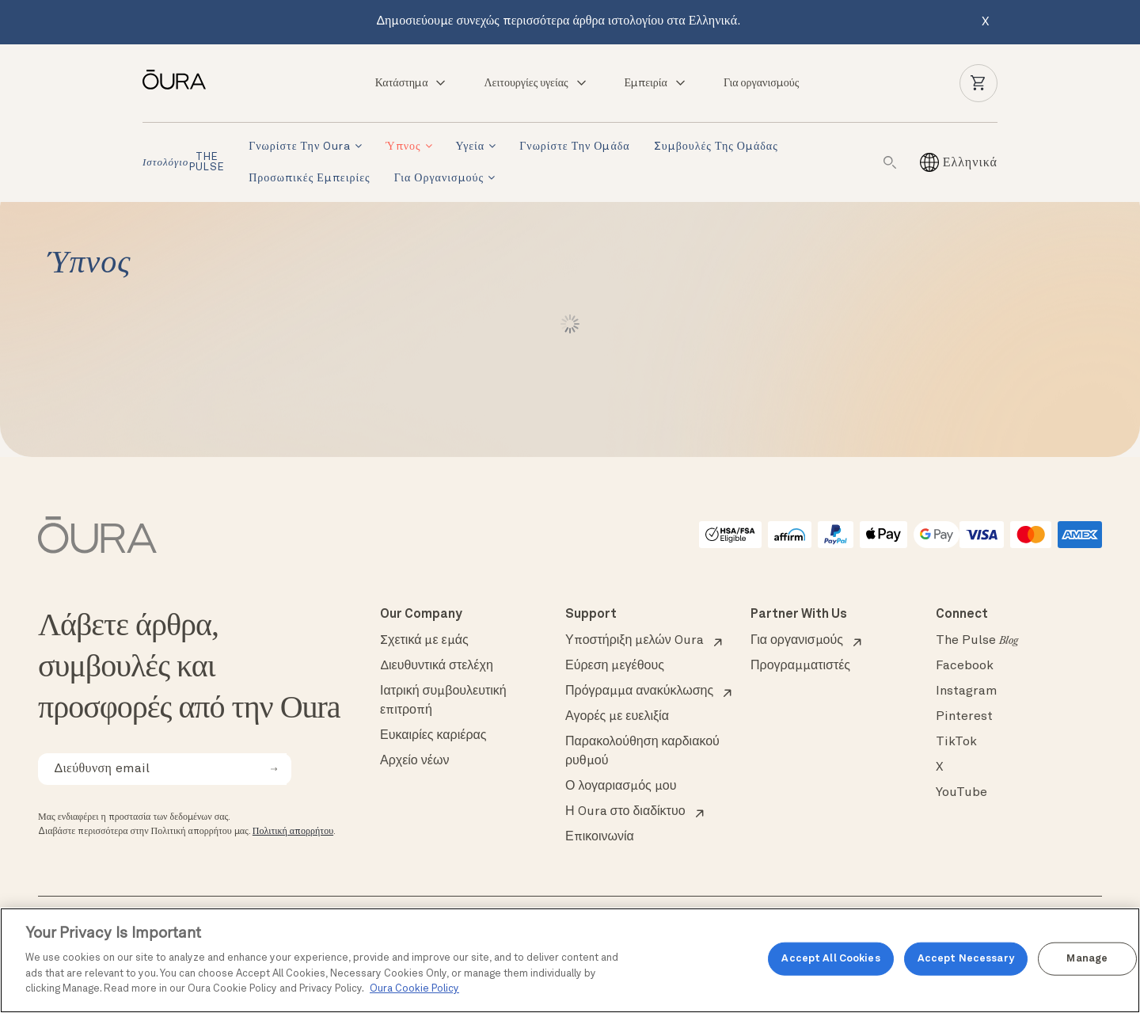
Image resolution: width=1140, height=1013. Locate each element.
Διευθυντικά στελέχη (436, 666)
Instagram (966, 691)
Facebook (965, 666)
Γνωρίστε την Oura (300, 146)
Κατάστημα (411, 83)
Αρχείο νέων (414, 761)
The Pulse (977, 640)
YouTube (961, 792)
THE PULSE (183, 162)
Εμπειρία (656, 83)
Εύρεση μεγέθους (614, 666)
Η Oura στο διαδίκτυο (625, 811)
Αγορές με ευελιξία (617, 716)
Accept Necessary (966, 959)
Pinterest (964, 716)
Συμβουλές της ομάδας (716, 146)
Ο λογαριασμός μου (620, 786)
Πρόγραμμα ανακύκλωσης (639, 691)
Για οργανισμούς (761, 83)
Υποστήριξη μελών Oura (634, 640)
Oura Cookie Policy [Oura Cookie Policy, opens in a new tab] (414, 989)
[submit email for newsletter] (274, 769)
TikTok (956, 742)
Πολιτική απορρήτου (293, 831)
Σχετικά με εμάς (424, 640)
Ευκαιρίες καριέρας (433, 735)
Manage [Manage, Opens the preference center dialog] (1087, 959)
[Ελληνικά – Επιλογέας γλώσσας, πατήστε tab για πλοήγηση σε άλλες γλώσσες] (970, 162)
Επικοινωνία (599, 837)
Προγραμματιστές (800, 666)
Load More (570, 324)
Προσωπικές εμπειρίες (309, 178)
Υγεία (470, 146)
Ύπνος (403, 146)
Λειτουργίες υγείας (535, 83)
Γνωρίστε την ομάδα (574, 146)
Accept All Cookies (830, 959)
